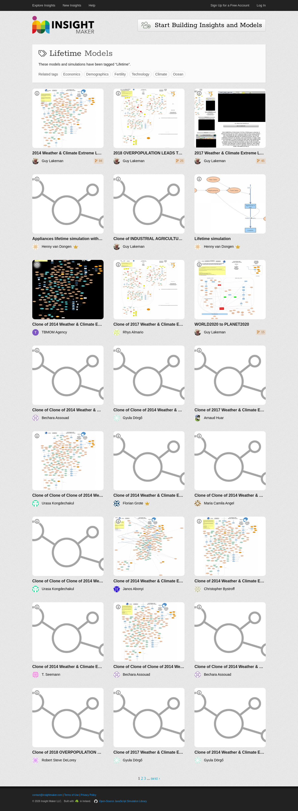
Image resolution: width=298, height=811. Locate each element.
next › (155, 778)
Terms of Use (71, 795)
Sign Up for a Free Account (230, 5)
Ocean (178, 74)
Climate (161, 74)
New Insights (72, 5)
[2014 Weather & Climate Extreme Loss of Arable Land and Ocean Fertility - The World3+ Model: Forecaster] (68, 126)
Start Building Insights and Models (201, 25)
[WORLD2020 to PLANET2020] (230, 298)
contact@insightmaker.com (47, 795)
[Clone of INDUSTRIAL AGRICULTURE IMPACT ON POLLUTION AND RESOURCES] (149, 212)
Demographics (97, 74)
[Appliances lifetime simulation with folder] (68, 212)
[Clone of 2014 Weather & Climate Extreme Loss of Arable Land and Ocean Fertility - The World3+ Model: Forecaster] (68, 298)
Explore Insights (43, 5)
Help (92, 5)
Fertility (120, 74)
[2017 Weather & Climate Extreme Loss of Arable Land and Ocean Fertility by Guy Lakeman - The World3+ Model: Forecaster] (230, 126)
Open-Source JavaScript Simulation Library (123, 801)
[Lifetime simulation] (230, 212)
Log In (261, 5)
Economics (71, 74)
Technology (140, 74)
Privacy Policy (88, 795)
